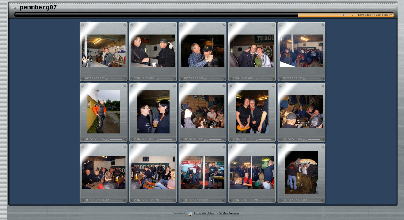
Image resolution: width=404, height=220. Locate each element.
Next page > (365, 14)
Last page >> (383, 14)
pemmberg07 (38, 7)
